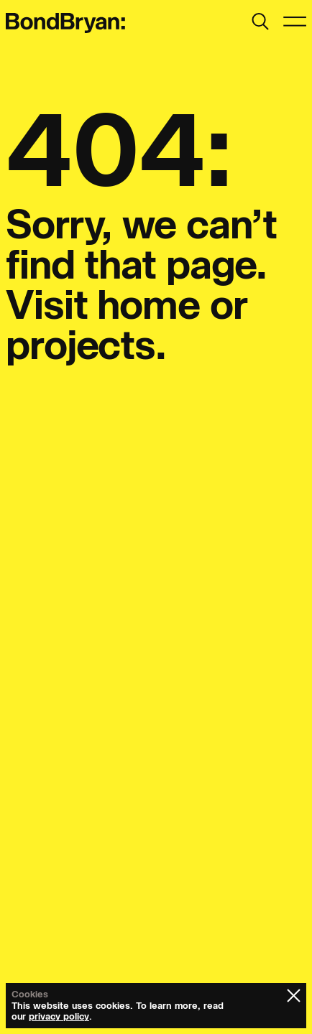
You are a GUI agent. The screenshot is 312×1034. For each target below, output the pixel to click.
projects (80, 345)
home (148, 304)
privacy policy (59, 1016)
